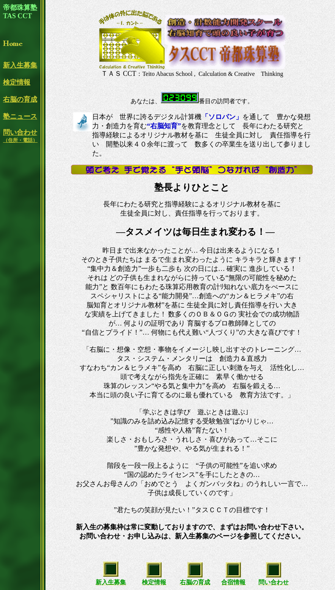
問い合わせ (20, 136)
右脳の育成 (20, 99)
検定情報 (16, 82)
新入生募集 (20, 65)
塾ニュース (20, 116)
